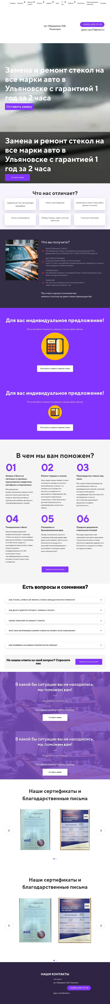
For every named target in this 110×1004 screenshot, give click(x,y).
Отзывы (103, 3)
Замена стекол (30, 3)
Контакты (81, 3)
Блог (57, 3)
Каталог (20, 3)
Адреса (49, 3)
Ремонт (39, 3)
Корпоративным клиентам (92, 3)
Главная (12, 3)
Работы (70, 3)
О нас (62, 3)
